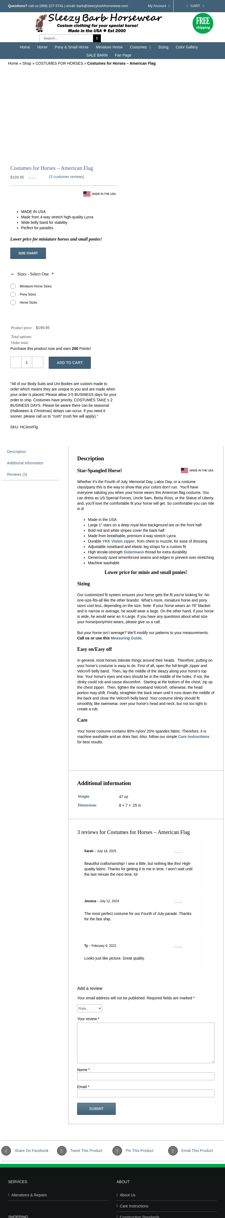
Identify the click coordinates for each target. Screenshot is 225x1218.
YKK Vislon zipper (118, 541)
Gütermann (134, 552)
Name (83, 1070)
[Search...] (66, 38)
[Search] (97, 38)
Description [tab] (16, 451)
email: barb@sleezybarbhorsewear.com (97, 6)
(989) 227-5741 (51, 6)
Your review (88, 1019)
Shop (26, 63)
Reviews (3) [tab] (17, 474)
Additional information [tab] (25, 463)
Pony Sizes (28, 294)
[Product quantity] (26, 362)
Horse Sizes (28, 302)
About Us (127, 1195)
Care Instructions (193, 736)
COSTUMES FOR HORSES (59, 63)
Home (13, 63)
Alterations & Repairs (29, 1195)
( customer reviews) (66, 177)
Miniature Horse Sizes (35, 286)
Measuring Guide (126, 638)
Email (83, 1087)
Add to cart (70, 362)
